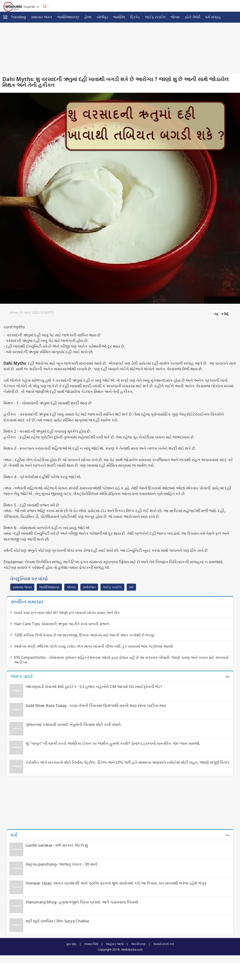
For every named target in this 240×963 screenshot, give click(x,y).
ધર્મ (131, 587)
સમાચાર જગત (41, 16)
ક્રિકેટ (135, 16)
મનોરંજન (89, 587)
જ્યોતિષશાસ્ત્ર (68, 16)
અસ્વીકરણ (138, 944)
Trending (18, 16)
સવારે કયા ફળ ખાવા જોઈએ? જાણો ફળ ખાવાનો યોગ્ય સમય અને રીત (67, 612)
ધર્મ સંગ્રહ (213, 16)
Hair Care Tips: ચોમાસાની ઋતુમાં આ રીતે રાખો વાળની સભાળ (61, 623)
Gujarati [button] (30, 6)
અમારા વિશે (91, 944)
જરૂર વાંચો (22, 676)
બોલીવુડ (102, 16)
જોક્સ (175, 16)
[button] (5, 17)
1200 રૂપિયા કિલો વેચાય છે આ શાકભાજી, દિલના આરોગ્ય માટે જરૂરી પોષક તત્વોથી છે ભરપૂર (84, 635)
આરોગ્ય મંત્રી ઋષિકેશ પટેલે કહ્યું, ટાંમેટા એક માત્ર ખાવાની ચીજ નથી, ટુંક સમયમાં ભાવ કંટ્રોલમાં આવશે (93, 646)
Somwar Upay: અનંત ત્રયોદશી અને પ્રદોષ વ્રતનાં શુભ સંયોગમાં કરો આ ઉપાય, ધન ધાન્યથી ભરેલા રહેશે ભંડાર (116, 883)
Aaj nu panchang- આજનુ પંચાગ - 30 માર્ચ (61, 864)
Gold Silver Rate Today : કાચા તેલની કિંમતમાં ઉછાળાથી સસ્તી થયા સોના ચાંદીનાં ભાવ (96, 705)
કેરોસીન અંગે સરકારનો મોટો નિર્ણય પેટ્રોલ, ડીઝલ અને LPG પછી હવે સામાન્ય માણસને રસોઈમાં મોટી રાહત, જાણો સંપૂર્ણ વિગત (127, 762)
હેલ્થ (88, 16)
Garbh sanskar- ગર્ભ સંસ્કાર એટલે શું (57, 845)
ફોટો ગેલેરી (192, 16)
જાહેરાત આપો (114, 944)
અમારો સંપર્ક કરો (163, 944)
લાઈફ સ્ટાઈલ (155, 16)
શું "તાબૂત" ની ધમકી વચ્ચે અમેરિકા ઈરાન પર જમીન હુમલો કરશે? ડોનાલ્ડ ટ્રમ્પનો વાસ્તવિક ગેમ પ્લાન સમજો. (113, 743)
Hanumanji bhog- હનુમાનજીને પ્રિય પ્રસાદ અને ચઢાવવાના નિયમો (82, 902)
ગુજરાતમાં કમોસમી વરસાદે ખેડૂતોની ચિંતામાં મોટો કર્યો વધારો (73, 724)
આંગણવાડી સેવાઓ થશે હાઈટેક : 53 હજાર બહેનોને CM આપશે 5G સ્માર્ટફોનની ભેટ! (94, 686)
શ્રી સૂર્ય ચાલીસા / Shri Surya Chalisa (57, 921)
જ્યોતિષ (119, 16)
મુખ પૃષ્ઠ (71, 944)
